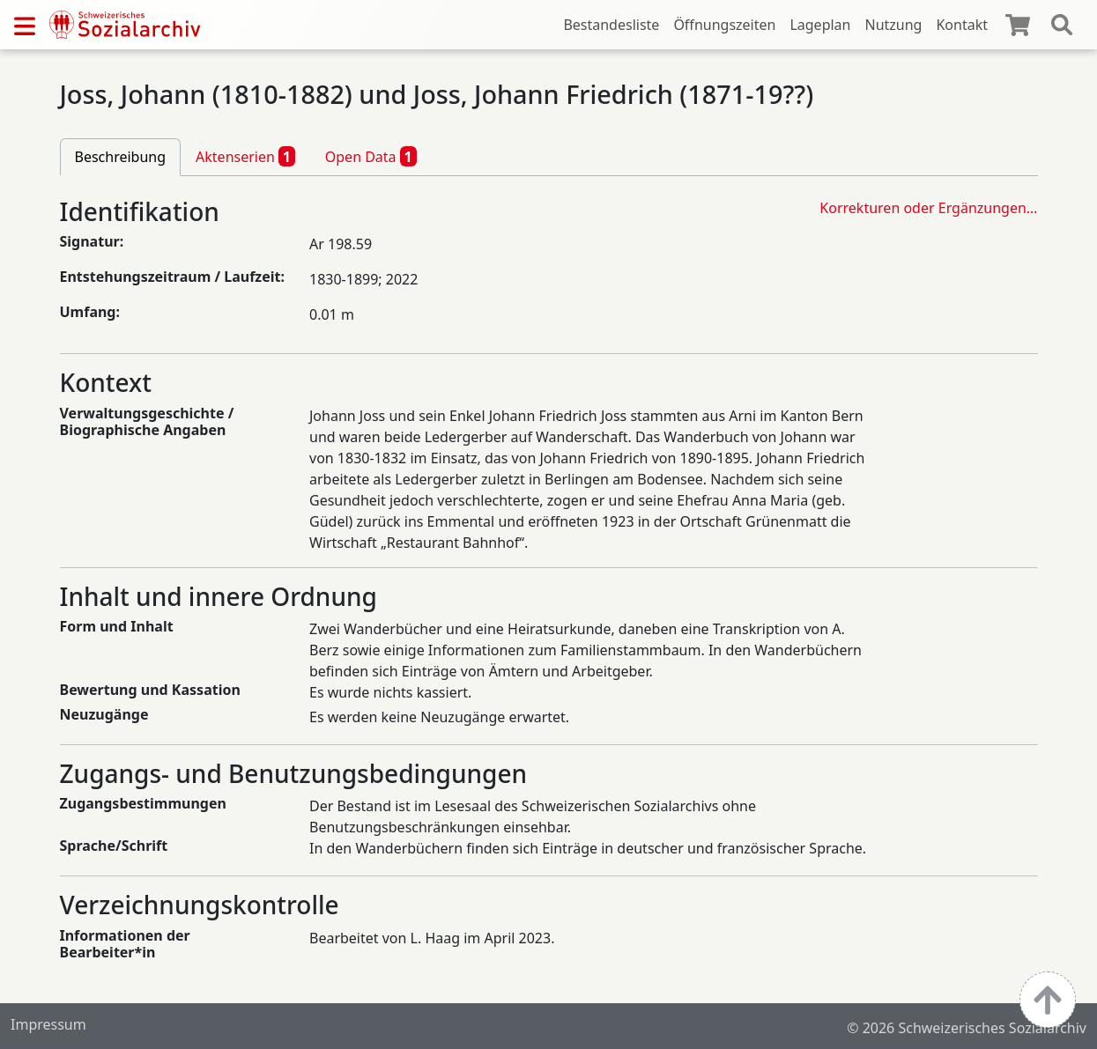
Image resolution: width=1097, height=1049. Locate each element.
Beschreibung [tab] (121, 156)
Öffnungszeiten (724, 24)
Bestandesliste (611, 24)
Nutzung (893, 24)
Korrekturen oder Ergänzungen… (928, 208)
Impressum (48, 1024)
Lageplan (819, 24)
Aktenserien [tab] (245, 156)
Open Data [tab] (371, 156)
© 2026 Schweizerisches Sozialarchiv (966, 1028)
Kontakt (962, 24)
